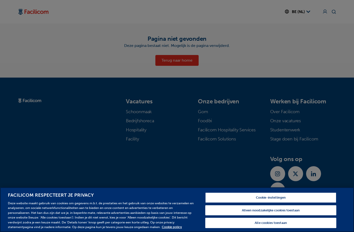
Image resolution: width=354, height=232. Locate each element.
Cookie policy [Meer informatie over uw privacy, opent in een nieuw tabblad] (172, 227)
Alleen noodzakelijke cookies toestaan (271, 210)
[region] (177, 209)
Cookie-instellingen (271, 197)
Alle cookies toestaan (271, 223)
